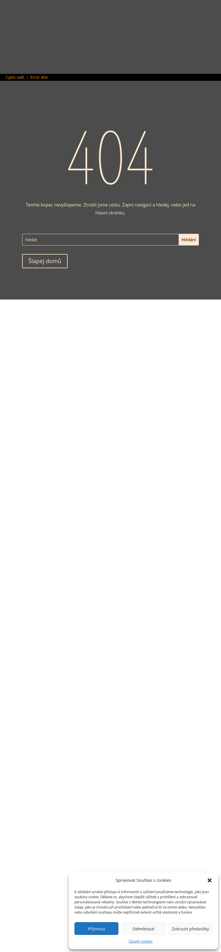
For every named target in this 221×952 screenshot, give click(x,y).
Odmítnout (144, 929)
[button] (209, 880)
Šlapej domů (44, 261)
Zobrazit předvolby (190, 929)
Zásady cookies (141, 941)
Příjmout (96, 929)
